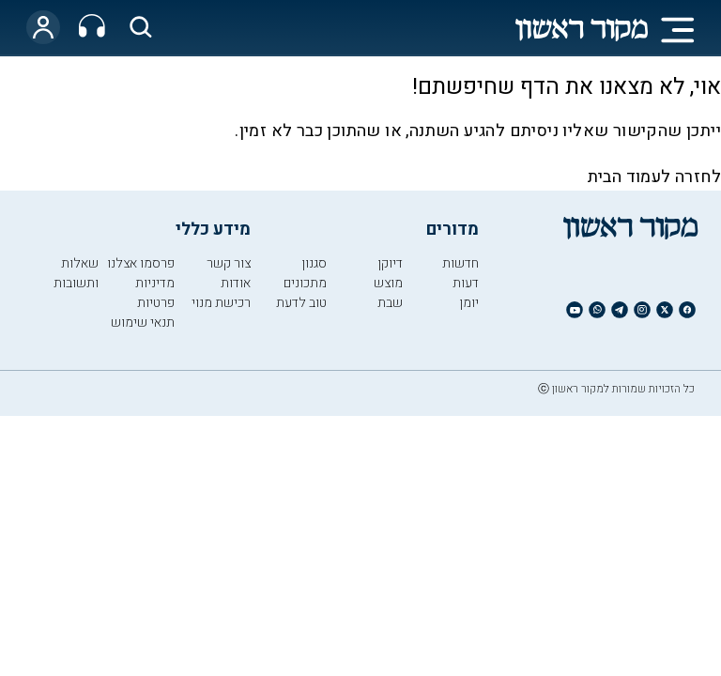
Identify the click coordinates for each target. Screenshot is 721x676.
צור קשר (229, 263)
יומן (469, 303)
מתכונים (305, 283)
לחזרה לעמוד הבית (654, 177)
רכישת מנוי (221, 303)
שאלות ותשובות (76, 273)
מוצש (388, 283)
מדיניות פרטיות (155, 293)
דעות (466, 283)
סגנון (314, 263)
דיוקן (390, 263)
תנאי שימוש (143, 322)
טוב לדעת (301, 303)
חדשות (460, 263)
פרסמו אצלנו (141, 263)
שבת (390, 303)
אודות (236, 283)
